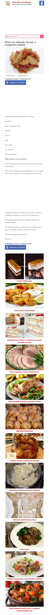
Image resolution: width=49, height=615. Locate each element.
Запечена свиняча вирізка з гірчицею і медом (24, 401)
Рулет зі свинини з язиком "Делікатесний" (24, 372)
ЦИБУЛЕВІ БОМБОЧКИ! (24, 431)
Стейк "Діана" (24, 549)
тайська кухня (22, 75)
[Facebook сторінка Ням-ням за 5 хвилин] (41, 1)
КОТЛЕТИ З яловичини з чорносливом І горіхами (24, 579)
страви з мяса (10, 75)
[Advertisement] (24, 20)
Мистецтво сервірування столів (24, 519)
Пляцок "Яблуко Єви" (24, 281)
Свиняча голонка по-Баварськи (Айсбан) (24, 460)
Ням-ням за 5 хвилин (21, 2)
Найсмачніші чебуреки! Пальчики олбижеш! (24, 490)
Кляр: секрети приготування (24, 310)
